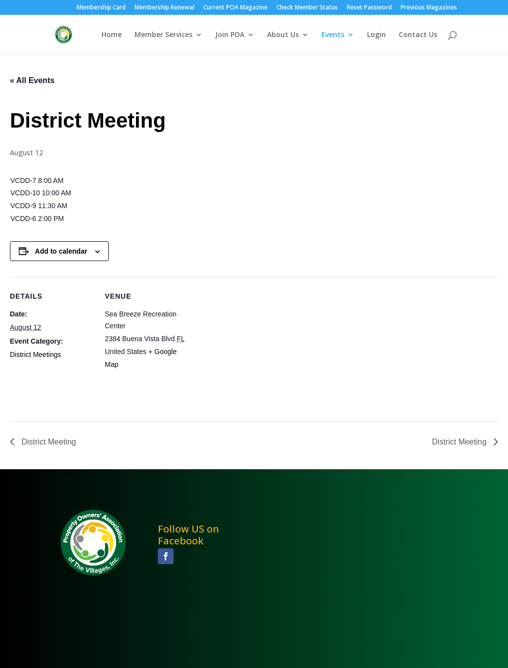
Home (111, 35)
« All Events (32, 80)
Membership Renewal (164, 7)
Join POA (229, 35)
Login (376, 35)
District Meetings (35, 354)
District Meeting (47, 442)
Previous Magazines (429, 7)
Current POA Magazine (235, 7)
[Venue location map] (252, 345)
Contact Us (418, 35)
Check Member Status (307, 7)
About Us (283, 35)
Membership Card (101, 7)
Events (333, 35)
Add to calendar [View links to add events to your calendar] (61, 251)
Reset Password (369, 7)
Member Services (163, 35)
